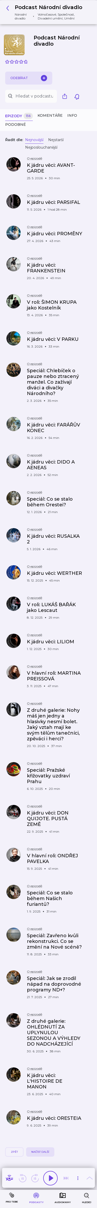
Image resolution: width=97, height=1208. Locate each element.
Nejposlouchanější (41, 147)
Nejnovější (34, 139)
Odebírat (28, 78)
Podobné (15, 124)
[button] (46, 12)
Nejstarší (56, 139)
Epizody (19, 116)
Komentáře (50, 115)
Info (72, 115)
